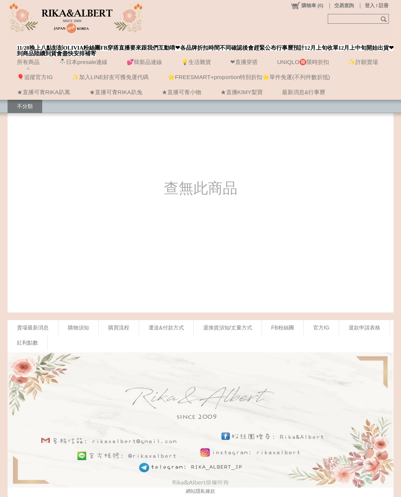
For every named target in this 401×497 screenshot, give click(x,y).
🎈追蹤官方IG (35, 77)
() (307, 5)
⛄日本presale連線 (83, 62)
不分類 (25, 106)
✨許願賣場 (363, 62)
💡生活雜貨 (196, 62)
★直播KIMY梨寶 (241, 92)
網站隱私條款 (200, 491)
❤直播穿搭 (244, 62)
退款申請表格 (364, 328)
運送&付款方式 (166, 328)
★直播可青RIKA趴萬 (43, 92)
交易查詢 (344, 5)
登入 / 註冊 (377, 5)
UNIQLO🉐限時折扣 (303, 62)
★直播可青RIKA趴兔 (115, 92)
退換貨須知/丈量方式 (227, 328)
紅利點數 (27, 343)
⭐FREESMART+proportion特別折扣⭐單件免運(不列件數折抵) (249, 77)
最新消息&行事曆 (303, 92)
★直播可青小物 (181, 92)
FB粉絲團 (282, 328)
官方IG (321, 328)
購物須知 (78, 328)
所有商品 (28, 62)
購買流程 (118, 328)
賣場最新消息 (33, 328)
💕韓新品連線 (144, 62)
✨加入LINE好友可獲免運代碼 (110, 77)
